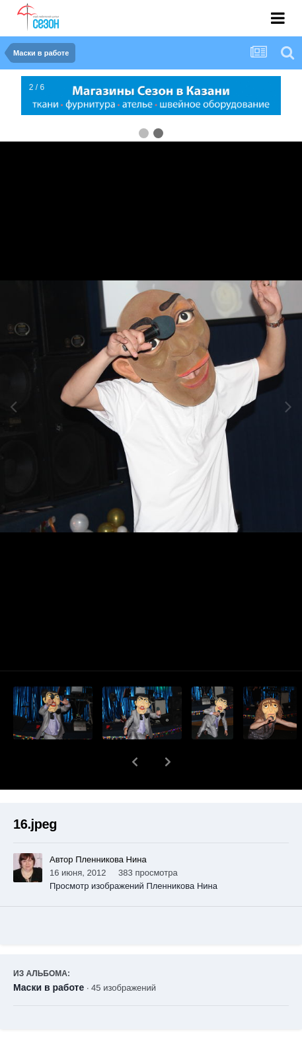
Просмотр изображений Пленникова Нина (133, 851)
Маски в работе (48, 953)
